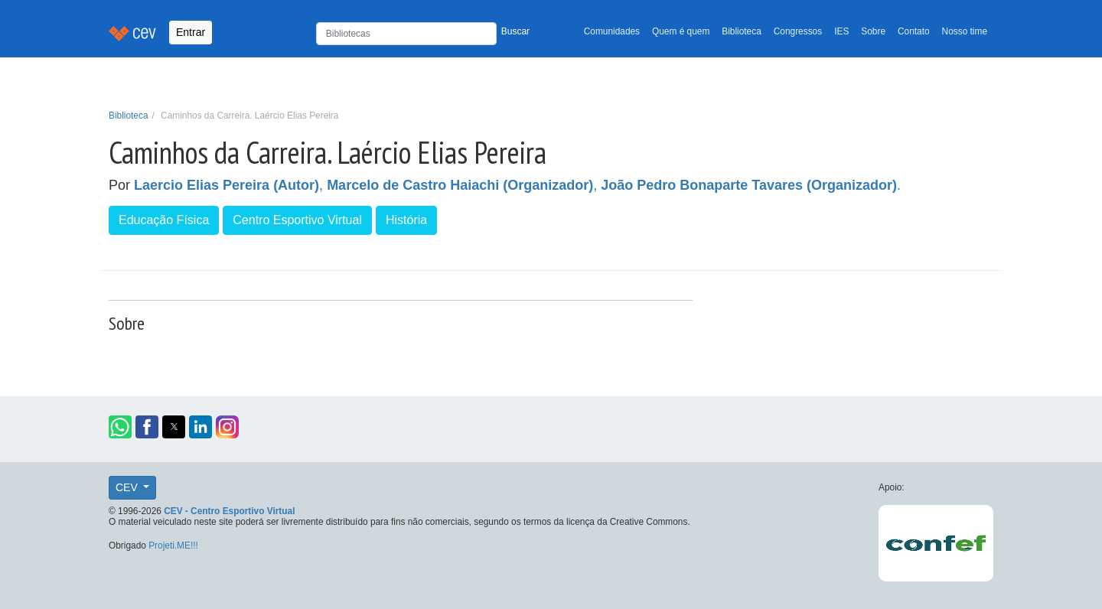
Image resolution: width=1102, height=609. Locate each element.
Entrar (190, 32)
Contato (914, 31)
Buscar (515, 31)
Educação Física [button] (164, 219)
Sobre (873, 31)
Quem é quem (680, 31)
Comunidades (612, 31)
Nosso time (964, 31)
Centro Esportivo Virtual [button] (297, 219)
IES (841, 31)
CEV (128, 487)
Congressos (798, 31)
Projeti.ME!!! (173, 545)
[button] (120, 426)
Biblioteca (741, 31)
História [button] (406, 219)
